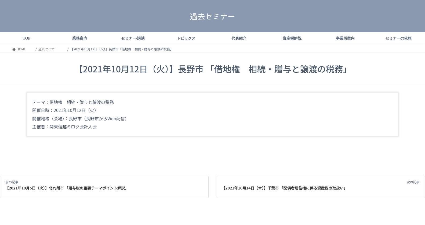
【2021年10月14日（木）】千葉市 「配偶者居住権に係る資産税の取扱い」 (284, 188)
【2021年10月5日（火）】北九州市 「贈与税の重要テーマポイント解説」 (67, 188)
